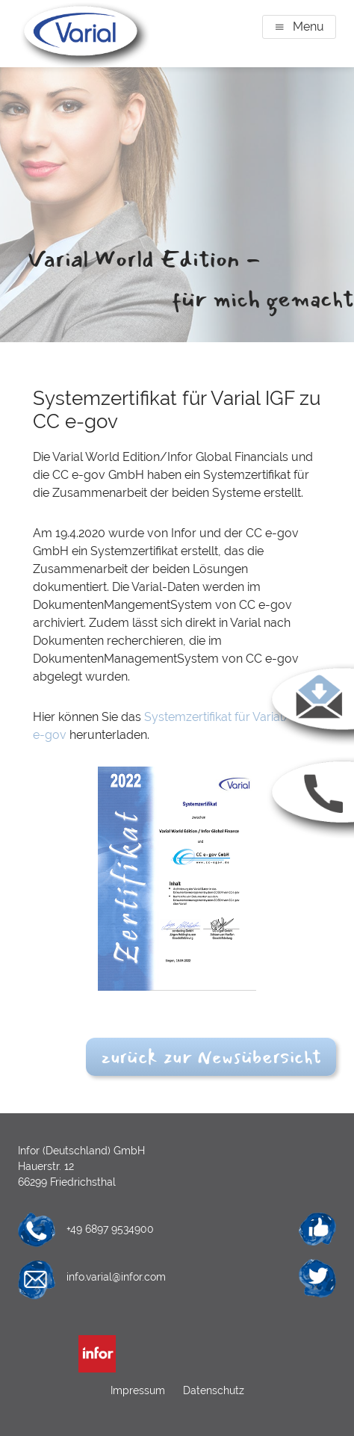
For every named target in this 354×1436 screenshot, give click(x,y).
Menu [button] (308, 26)
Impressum (139, 1390)
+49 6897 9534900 (110, 1229)
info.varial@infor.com (116, 1277)
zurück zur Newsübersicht (211, 1057)
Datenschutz (212, 1390)
